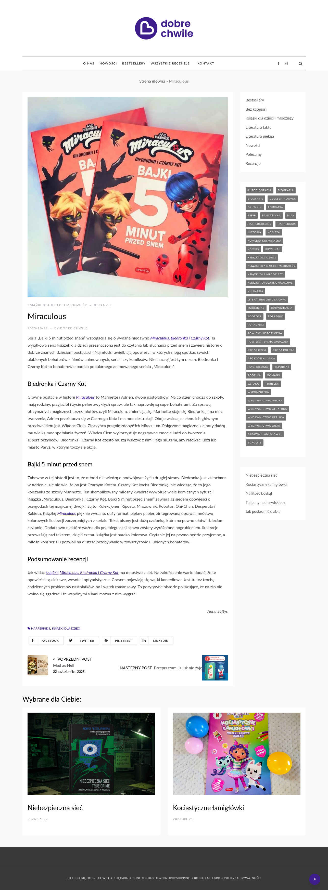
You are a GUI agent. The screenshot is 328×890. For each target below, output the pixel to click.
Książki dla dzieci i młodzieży (57, 305)
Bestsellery (134, 63)
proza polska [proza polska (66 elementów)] (283, 349)
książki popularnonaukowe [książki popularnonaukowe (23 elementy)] (270, 282)
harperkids (40, 628)
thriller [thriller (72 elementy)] (272, 383)
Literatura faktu (259, 127)
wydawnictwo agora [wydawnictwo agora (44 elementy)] (265, 400)
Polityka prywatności (242, 878)
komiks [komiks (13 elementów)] (253, 249)
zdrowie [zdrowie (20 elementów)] (254, 442)
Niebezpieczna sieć (261, 475)
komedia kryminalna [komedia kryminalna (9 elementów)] (264, 240)
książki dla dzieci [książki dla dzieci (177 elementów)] (262, 257)
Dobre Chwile (73, 328)
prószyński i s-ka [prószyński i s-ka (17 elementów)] (261, 358)
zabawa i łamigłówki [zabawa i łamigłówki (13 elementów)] (265, 434)
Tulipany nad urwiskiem (265, 502)
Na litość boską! (259, 493)
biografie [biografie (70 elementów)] (255, 198)
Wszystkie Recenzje (170, 63)
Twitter (80, 640)
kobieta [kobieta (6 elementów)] (274, 232)
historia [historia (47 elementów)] (254, 232)
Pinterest (117, 640)
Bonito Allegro (207, 878)
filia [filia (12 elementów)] (290, 215)
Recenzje (103, 305)
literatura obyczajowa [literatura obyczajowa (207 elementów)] (267, 299)
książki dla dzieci (66, 628)
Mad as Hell (63, 665)
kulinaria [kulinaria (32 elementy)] (255, 291)
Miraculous (85, 397)
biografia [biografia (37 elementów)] (286, 190)
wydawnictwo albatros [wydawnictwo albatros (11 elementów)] (267, 408)
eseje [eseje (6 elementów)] (252, 215)
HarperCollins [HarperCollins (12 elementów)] (259, 223)
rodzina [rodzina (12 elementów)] (254, 375)
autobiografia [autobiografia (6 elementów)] (259, 190)
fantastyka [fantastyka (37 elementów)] (271, 215)
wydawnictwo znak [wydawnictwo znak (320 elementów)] (264, 425)
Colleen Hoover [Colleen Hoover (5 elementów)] (283, 198)
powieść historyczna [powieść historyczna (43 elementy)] (265, 333)
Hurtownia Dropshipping (169, 878)
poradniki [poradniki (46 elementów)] (256, 324)
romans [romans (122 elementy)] (273, 375)
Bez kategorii (256, 109)
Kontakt (205, 63)
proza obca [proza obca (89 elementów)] (257, 349)
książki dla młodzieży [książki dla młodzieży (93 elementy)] (265, 274)
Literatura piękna (260, 136)
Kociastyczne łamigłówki (266, 484)
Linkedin (154, 640)
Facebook (44, 640)
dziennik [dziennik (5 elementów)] (255, 206)
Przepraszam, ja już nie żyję (178, 667)
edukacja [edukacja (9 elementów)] (275, 206)
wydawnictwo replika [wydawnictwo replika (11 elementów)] (266, 417)
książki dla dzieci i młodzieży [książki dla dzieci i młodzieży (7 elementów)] (271, 265)
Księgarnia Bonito (128, 878)
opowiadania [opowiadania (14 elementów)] (281, 307)
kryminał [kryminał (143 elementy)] (272, 249)
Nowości (108, 63)
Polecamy (254, 154)
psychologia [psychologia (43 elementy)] (258, 366)
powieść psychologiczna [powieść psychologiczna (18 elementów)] (268, 341)
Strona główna (152, 80)
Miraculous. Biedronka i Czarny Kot (179, 337)
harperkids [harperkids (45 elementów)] (286, 223)
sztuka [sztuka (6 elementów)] (253, 383)
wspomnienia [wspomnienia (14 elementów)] (258, 392)
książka (52, 572)
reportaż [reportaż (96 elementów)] (281, 366)
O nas (88, 63)
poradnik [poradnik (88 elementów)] (275, 316)
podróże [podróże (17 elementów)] (254, 316)
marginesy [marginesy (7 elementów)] (256, 307)
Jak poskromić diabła (263, 511)
